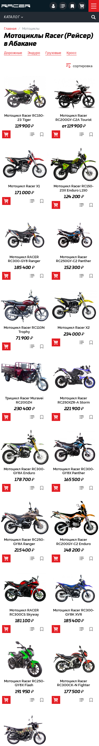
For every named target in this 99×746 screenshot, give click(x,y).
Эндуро (33, 53)
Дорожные (13, 53)
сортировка (82, 65)
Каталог (13, 17)
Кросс (72, 53)
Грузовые (53, 53)
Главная (10, 28)
